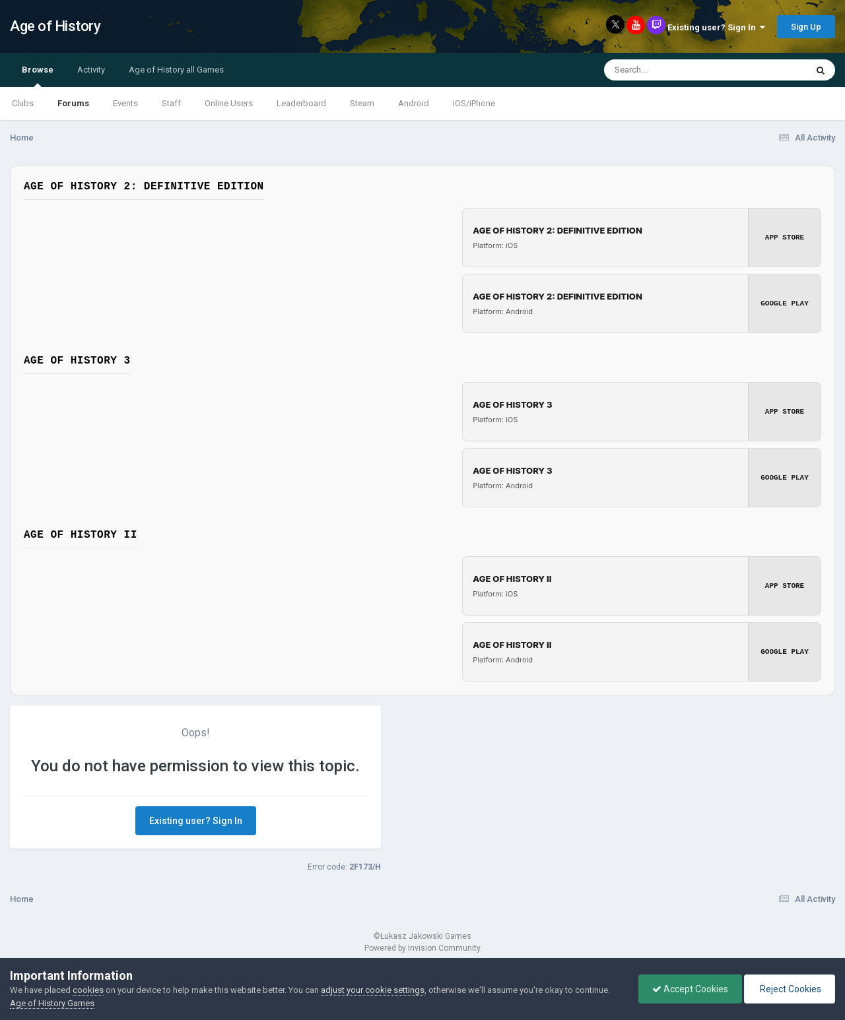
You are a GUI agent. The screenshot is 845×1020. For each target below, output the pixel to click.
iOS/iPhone (474, 103)
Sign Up (806, 27)
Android (413, 103)
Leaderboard (301, 103)
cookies (88, 990)
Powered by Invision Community (422, 948)
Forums (73, 103)
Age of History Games (52, 1003)
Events (125, 103)
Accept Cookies (690, 989)
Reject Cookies (789, 989)
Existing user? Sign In (716, 27)
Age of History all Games (176, 70)
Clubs (23, 103)
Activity (91, 70)
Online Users (229, 103)
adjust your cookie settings (372, 990)
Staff (171, 103)
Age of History (55, 26)
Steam (362, 103)
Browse (37, 76)
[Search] (671, 69)
